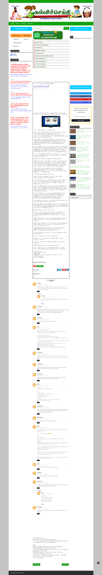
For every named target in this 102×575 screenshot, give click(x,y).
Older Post (65, 564)
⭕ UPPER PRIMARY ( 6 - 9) (40, 58)
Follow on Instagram (81, 102)
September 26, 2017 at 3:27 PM (43, 375)
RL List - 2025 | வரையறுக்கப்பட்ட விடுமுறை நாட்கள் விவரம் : (84, 131)
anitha (38, 283)
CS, (47, 88)
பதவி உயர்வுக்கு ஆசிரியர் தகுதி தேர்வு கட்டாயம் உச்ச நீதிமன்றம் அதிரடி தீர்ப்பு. (83, 155)
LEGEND (39, 472)
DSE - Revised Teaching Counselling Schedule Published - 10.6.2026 (20, 82)
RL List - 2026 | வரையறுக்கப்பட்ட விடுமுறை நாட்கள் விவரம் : (84, 143)
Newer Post (36, 564)
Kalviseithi (21, 572)
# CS (38, 266)
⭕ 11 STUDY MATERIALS (40, 64)
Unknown (39, 306)
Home (12, 23)
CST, (49, 88)
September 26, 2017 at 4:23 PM (43, 385)
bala (38, 326)
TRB (17, 23)
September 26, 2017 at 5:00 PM (43, 407)
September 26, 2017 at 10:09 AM (43, 328)
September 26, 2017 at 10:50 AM (47, 297)
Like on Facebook (81, 96)
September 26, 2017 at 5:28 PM (43, 427)
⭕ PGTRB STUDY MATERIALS (41, 45)
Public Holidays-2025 (21, 29)
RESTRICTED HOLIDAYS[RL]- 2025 (81, 87)
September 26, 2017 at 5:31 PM (43, 465)
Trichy (43, 296)
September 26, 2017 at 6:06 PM (43, 474)
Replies (39, 294)
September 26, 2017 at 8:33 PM (43, 508)
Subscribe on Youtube (81, 99)
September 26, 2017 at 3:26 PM (43, 365)
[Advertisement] (51, 77)
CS (38, 83)
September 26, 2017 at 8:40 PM (47, 494)
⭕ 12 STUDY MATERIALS (40, 66)
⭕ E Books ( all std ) (38, 42)
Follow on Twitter (81, 93)
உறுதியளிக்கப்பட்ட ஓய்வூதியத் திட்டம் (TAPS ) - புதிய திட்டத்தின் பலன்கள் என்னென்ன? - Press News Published (80, 187)
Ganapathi (40, 406)
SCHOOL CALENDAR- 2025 (81, 28)
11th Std (23, 23)
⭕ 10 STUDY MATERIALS (40, 61)
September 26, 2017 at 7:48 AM (43, 307)
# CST (42, 266)
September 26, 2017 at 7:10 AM (43, 284)
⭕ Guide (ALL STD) (39, 53)
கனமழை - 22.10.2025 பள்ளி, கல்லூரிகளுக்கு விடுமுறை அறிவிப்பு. (84, 137)
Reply (38, 291)
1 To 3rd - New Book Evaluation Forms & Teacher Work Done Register (21, 94)
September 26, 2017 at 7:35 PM (43, 482)
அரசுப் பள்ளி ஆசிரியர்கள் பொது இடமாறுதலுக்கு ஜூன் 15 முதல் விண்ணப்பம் (19, 105)
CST (41, 83)
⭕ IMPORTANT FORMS (39, 50)
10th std (29, 23)
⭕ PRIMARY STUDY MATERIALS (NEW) (43, 56)
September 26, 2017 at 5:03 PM (43, 418)
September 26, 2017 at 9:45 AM (43, 319)
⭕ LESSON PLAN (38, 47)
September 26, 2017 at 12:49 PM (43, 353)
